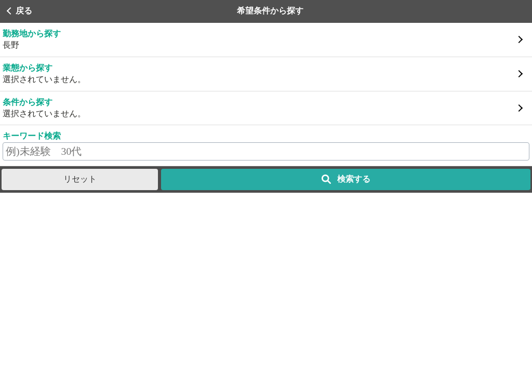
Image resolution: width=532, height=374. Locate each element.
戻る (24, 10)
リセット (80, 179)
